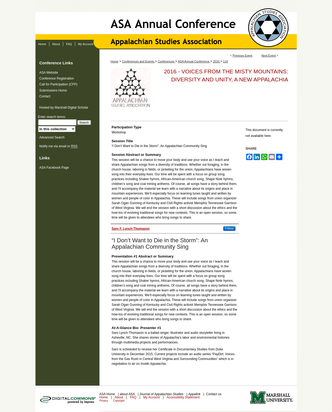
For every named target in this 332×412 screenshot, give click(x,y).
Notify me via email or (58, 146)
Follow (229, 228)
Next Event (268, 55)
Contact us (213, 394)
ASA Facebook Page (54, 167)
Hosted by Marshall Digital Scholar (63, 107)
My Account (152, 397)
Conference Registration (56, 78)
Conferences (166, 61)
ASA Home (107, 394)
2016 (217, 61)
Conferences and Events (138, 61)
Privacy (104, 400)
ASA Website (48, 72)
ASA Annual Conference (166, 20)
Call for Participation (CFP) (58, 84)
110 (225, 61)
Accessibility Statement (183, 397)
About (119, 397)
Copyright (119, 400)
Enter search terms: (52, 117)
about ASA (127, 394)
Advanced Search (52, 137)
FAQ (133, 397)
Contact (44, 96)
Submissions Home (53, 90)
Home (114, 61)
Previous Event (242, 55)
